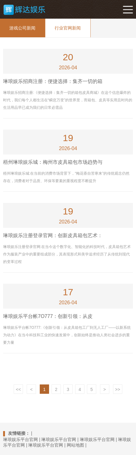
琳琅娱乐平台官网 (20, 439)
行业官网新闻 (68, 27)
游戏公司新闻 (22, 27)
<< (18, 389)
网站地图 (75, 445)
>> (117, 389)
